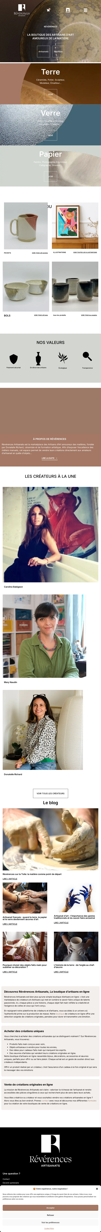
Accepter (50, 1208)
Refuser (50, 1215)
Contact (6, 1179)
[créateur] (50, 550)
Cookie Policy (49, 1228)
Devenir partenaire (11, 1183)
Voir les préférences (51, 1222)
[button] (97, 1188)
